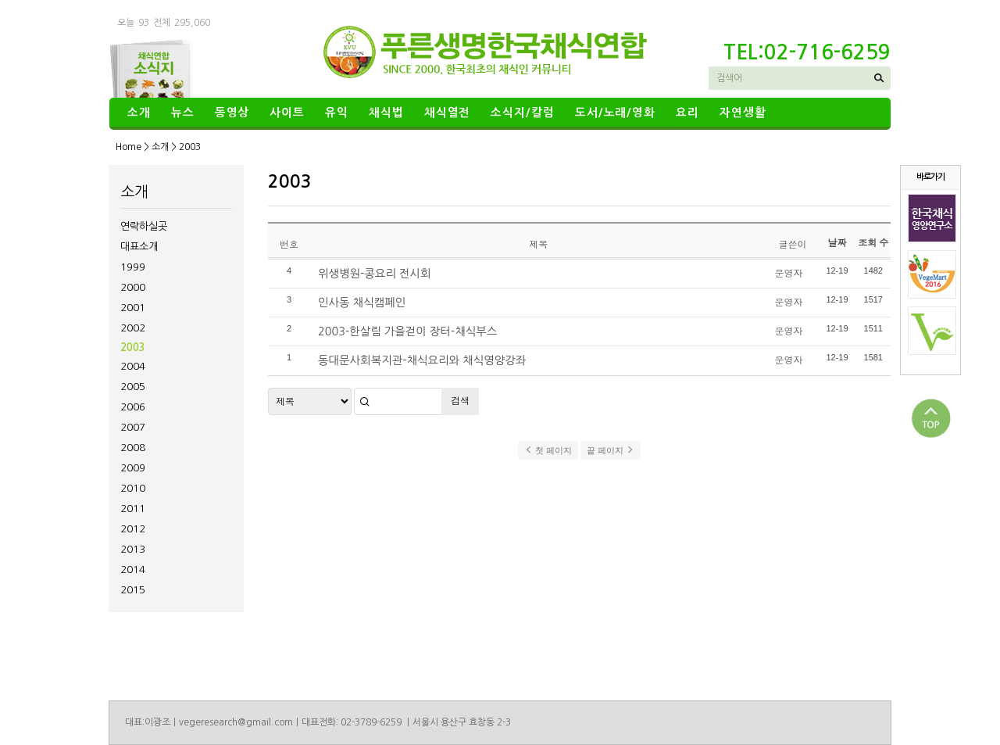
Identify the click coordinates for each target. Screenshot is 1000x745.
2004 (132, 366)
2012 (132, 529)
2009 (132, 468)
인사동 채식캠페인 (361, 302)
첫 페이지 (548, 450)
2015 (132, 590)
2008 (132, 447)
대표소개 (139, 247)
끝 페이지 (610, 450)
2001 (132, 308)
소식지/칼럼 (522, 112)
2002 (132, 328)
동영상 (232, 112)
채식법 (386, 112)
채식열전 (447, 112)
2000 (132, 287)
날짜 (836, 242)
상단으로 (931, 418)
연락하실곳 (143, 226)
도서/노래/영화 (615, 112)
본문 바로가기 (0, 0)
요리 (687, 112)
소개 (139, 112)
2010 (132, 488)
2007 (132, 427)
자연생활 (743, 112)
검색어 (729, 78)
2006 (132, 407)
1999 (132, 267)
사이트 (287, 112)
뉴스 (183, 112)
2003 (132, 347)
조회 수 (873, 242)
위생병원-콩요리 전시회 (374, 273)
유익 (336, 112)
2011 (132, 508)
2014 (132, 569)
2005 (132, 386)
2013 (132, 549)
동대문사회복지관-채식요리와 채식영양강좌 (422, 360)
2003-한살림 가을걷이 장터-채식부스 (407, 331)
